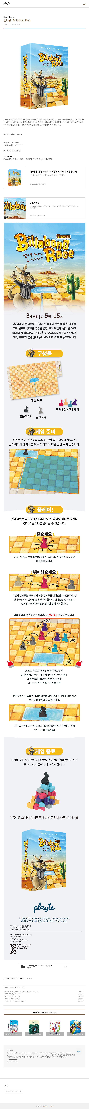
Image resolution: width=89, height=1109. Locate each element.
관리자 (52, 1106)
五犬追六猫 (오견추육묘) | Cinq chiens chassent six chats (21, 991)
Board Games (9, 988)
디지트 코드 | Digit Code (11, 994)
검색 (21, 1091)
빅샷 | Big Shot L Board (11, 999)
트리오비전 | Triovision (11, 996)
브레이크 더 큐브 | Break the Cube (14, 1001)
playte (10, 1049)
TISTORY (45, 1106)
